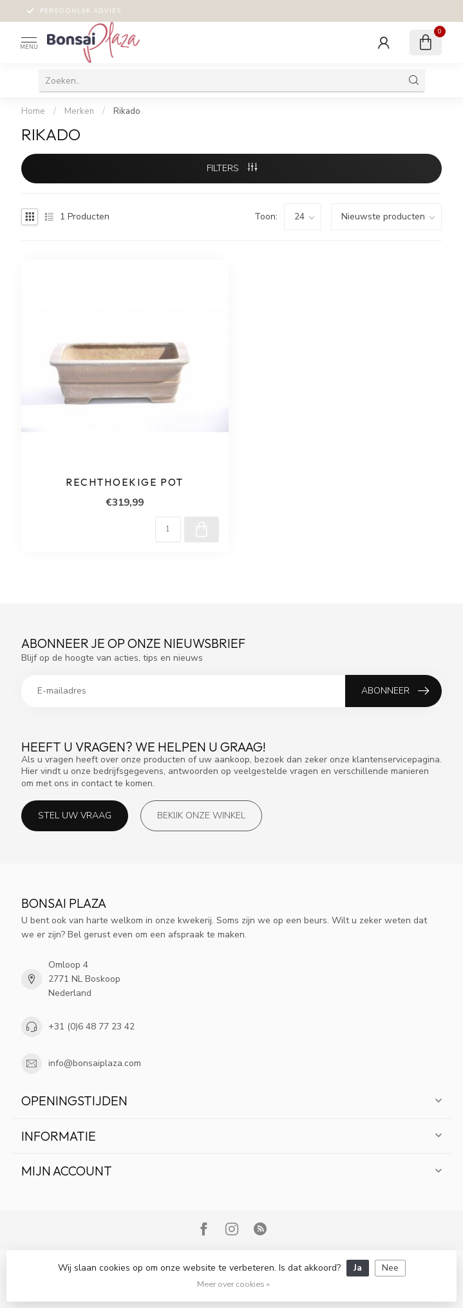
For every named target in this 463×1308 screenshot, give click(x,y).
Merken (79, 111)
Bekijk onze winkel (201, 815)
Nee (390, 1268)
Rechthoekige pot (125, 482)
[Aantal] (168, 529)
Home (33, 111)
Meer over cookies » (233, 1283)
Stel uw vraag (74, 815)
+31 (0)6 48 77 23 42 (91, 1026)
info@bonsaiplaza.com (94, 1063)
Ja (358, 1268)
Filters (232, 168)
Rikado (126, 111)
